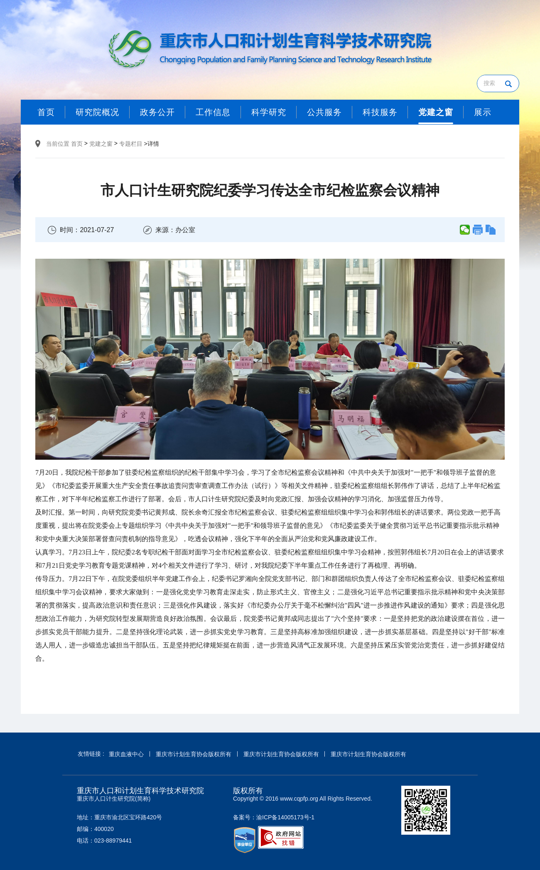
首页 (77, 143)
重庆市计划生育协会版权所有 (193, 754)
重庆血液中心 (126, 754)
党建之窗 (101, 143)
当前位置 (57, 143)
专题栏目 (130, 143)
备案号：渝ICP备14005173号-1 (273, 817)
